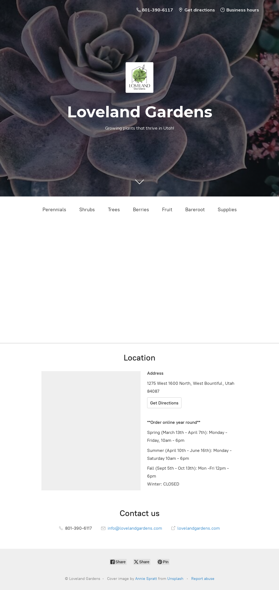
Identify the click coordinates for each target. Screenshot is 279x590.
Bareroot (195, 210)
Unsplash (175, 578)
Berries (141, 210)
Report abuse (202, 578)
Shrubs (87, 210)
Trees (114, 210)
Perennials (54, 210)
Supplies (227, 210)
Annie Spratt (146, 578)
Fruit (167, 210)
